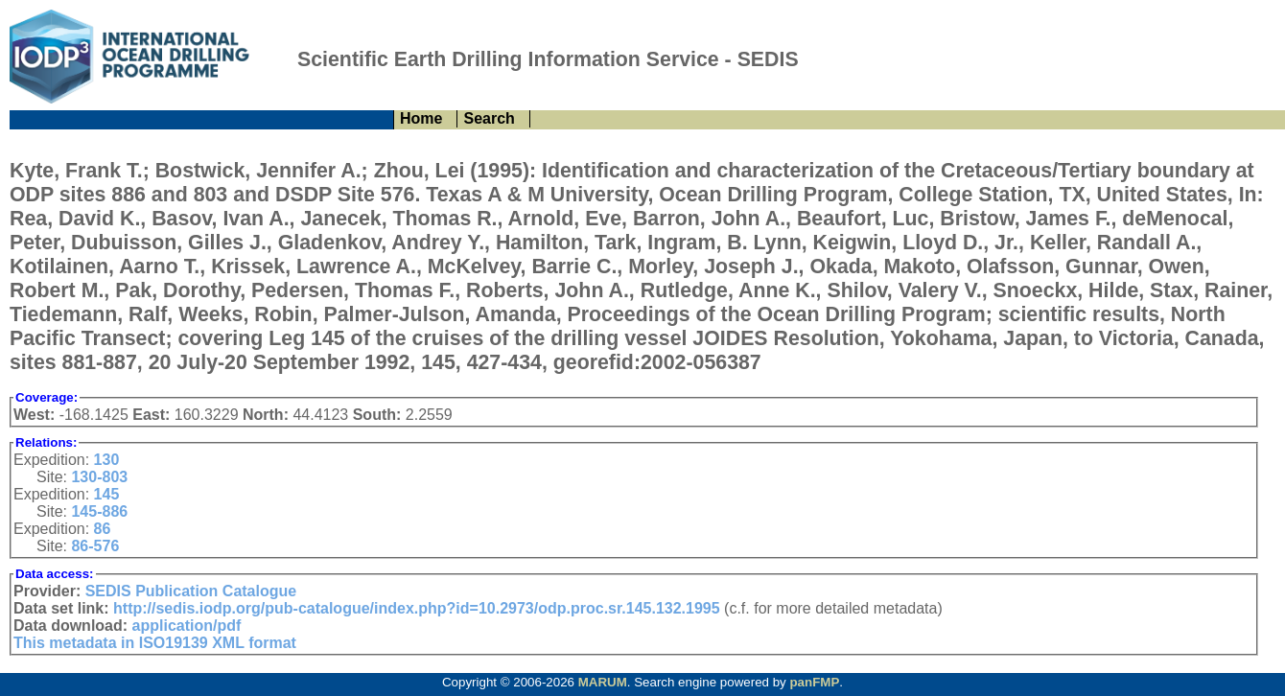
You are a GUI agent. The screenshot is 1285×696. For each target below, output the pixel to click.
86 (102, 529)
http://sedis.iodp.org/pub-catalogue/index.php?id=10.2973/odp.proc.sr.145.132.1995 (416, 608)
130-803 (99, 477)
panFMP (814, 682)
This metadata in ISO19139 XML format (154, 643)
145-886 (99, 511)
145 (107, 494)
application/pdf (187, 625)
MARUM (602, 682)
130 (107, 460)
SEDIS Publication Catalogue (190, 591)
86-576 (95, 546)
